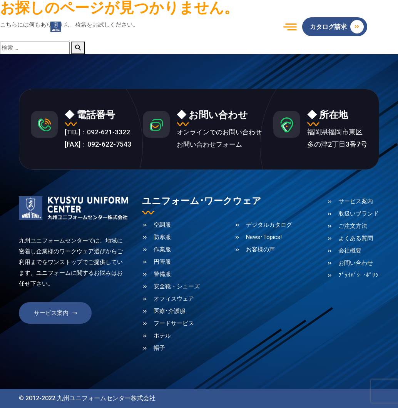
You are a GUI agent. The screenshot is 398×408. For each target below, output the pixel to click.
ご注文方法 (352, 227)
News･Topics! (264, 238)
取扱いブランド (358, 214)
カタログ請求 (337, 26)
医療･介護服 (170, 312)
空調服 (162, 225)
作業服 (162, 250)
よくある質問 (355, 239)
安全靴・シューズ (177, 287)
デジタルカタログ (269, 225)
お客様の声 (260, 250)
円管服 (162, 262)
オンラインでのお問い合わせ (219, 133)
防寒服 (162, 238)
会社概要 (349, 251)
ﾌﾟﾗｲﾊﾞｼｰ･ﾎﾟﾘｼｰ (359, 276)
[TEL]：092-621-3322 (98, 133)
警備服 (162, 275)
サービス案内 (56, 315)
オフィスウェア (174, 299)
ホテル (162, 336)
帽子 (159, 349)
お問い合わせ (355, 264)
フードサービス (174, 324)
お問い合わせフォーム (209, 145)
